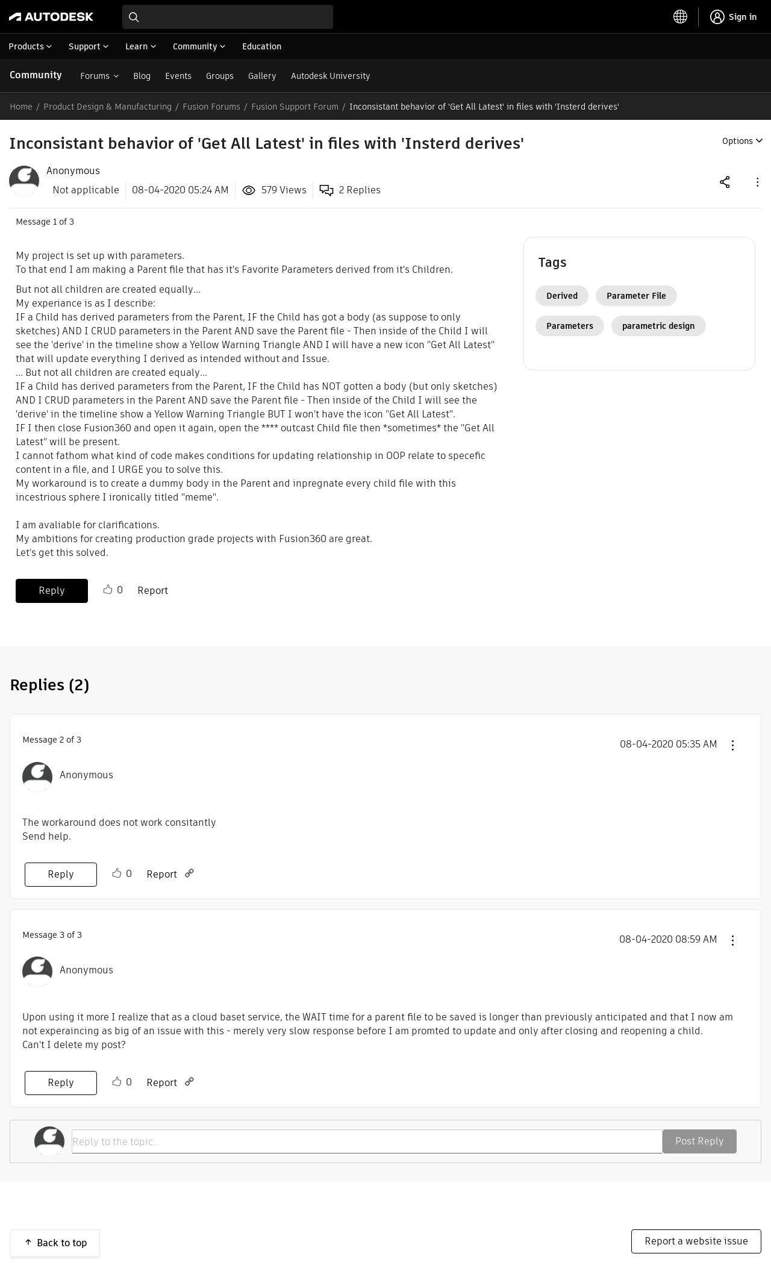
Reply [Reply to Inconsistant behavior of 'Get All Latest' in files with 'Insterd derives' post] (52, 591)
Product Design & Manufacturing (107, 107)
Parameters (569, 326)
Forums (95, 76)
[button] (756, 181)
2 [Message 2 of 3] (62, 740)
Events (178, 76)
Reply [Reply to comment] (61, 874)
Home (21, 107)
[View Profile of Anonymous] (73, 171)
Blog (142, 76)
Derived (562, 296)
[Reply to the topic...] (367, 1141)
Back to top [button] (62, 1243)
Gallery (262, 76)
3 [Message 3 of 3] (62, 935)
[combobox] (227, 17)
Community (36, 75)
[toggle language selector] (680, 17)
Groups (220, 76)
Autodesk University (330, 76)
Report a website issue (696, 1241)
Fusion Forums (211, 107)
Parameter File (636, 296)
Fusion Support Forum (295, 107)
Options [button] (737, 141)
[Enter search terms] (227, 17)
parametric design (658, 326)
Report (152, 591)
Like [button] (108, 590)
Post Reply (699, 1141)
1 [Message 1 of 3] (55, 222)
